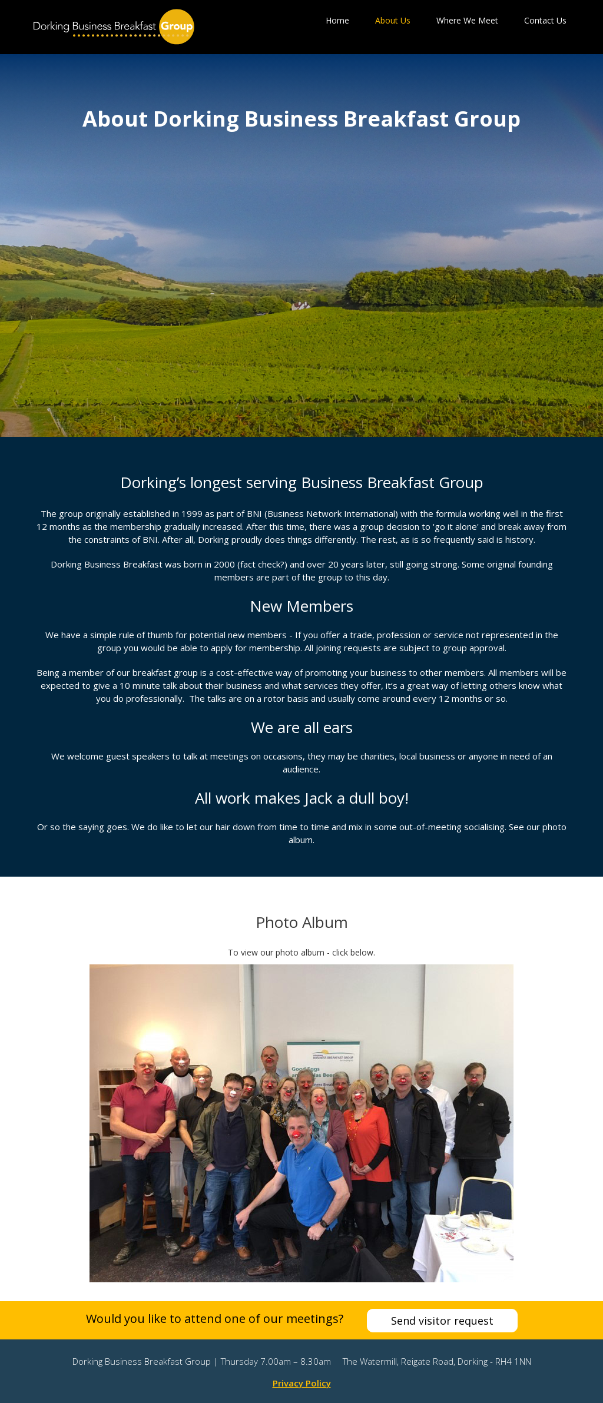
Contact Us (545, 20)
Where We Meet (467, 20)
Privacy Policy (302, 1383)
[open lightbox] (301, 1123)
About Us (392, 20)
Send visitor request (442, 1321)
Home (337, 20)
